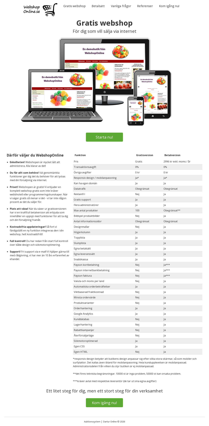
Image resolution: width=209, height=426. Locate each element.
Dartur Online (110, 421)
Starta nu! (104, 137)
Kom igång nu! (169, 6)
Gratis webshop (74, 6)
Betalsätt (98, 6)
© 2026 (121, 421)
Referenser (145, 6)
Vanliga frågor (121, 6)
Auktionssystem (92, 421)
